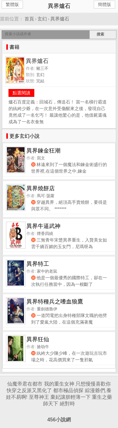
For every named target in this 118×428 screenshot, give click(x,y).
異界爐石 (59, 18)
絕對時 (67, 403)
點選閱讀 (21, 92)
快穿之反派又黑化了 (29, 390)
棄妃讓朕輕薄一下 (70, 397)
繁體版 (12, 4)
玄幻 (42, 18)
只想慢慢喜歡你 (93, 383)
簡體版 (104, 4)
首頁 (29, 18)
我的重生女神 (59, 383)
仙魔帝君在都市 (24, 383)
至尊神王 (39, 397)
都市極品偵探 (68, 390)
